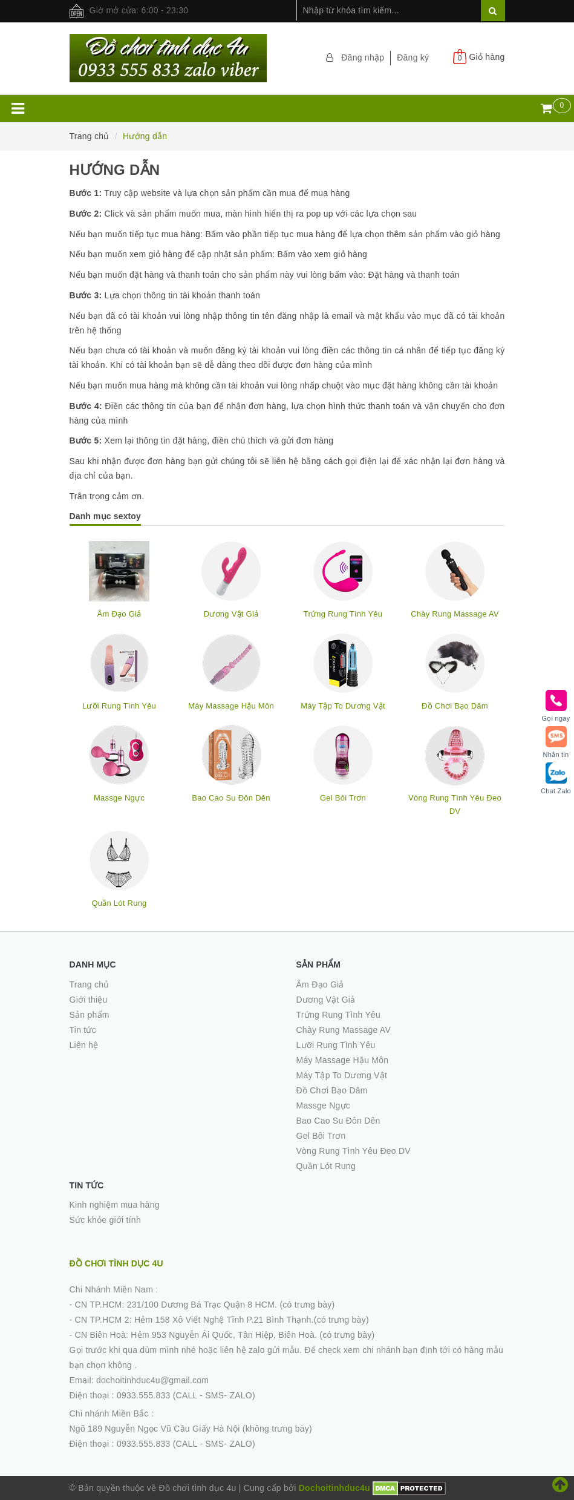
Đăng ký (413, 57)
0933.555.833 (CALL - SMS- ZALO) (186, 1395)
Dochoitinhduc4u (334, 1488)
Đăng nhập (362, 57)
